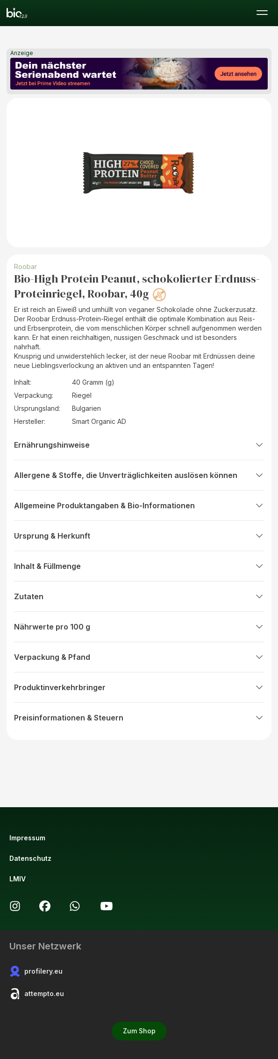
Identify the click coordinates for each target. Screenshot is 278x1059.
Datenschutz (30, 858)
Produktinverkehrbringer (139, 687)
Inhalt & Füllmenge (139, 566)
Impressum (27, 838)
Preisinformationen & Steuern (139, 717)
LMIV (17, 879)
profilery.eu (36, 971)
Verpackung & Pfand (139, 657)
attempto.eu (36, 993)
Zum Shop (139, 1031)
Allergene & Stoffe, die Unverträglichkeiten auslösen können (139, 475)
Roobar (25, 266)
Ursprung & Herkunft (139, 535)
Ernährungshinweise (139, 445)
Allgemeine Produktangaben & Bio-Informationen (139, 505)
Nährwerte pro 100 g (139, 626)
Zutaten (139, 596)
